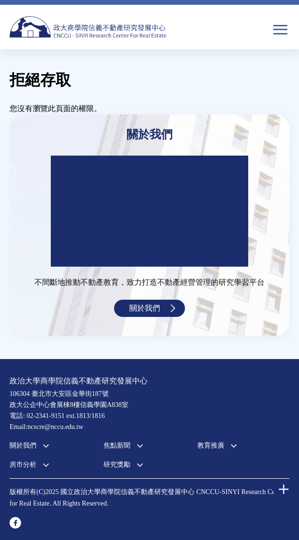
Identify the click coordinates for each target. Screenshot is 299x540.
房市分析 (23, 464)
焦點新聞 (117, 445)
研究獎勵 (117, 464)
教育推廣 (210, 445)
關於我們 (144, 308)
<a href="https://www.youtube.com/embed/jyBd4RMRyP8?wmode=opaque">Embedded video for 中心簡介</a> (149, 211)
